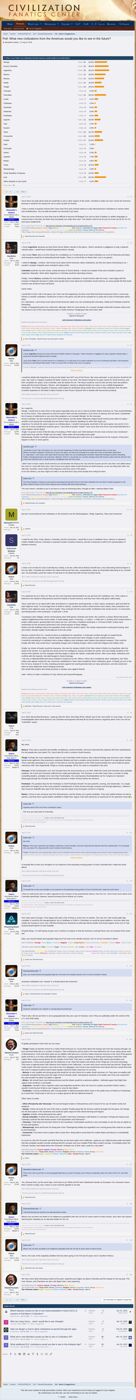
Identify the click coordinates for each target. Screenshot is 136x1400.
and (35, 236)
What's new (33, 24)
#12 (130, 881)
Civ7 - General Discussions (40, 1347)
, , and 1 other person (43, 706)
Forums (20, 23)
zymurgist (13, 1324)
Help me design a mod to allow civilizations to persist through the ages (43, 1329)
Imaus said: (27, 804)
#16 (130, 1039)
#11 (130, 833)
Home (10, 24)
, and (44, 339)
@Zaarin (70, 1067)
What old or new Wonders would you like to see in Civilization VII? (41, 1337)
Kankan (124, 1339)
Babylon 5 (15, 767)
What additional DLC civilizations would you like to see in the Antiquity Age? (45, 1344)
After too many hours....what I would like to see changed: (37, 1321)
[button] (41, 24)
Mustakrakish (14, 1331)
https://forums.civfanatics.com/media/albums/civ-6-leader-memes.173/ (69, 226)
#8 (131, 592)
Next (23, 192)
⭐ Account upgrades (34, 29)
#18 (130, 1204)
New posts (8, 29)
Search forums (19, 29)
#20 (130, 1274)
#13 (130, 914)
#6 (131, 535)
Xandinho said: (28, 350)
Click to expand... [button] (77, 370)
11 (17, 192)
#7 (131, 563)
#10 (130, 740)
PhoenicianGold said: (31, 971)
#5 (131, 509)
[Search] (124, 24)
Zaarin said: (27, 837)
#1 (131, 197)
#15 (130, 1000)
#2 (131, 243)
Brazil (17, 265)
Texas (17, 226)
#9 (131, 713)
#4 (131, 404)
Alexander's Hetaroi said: (32, 1169)
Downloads (50, 24)
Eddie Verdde (14, 1316)
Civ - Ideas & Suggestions (39, 1316)
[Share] (127, 196)
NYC (17, 735)
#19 (130, 1240)
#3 (131, 345)
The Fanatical (14, 1339)
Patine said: (27, 478)
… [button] (14, 192)
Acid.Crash (123, 1346)
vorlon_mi (124, 1324)
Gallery (66, 24)
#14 (130, 966)
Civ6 (86, 24)
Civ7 (78, 24)
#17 (130, 1164)
